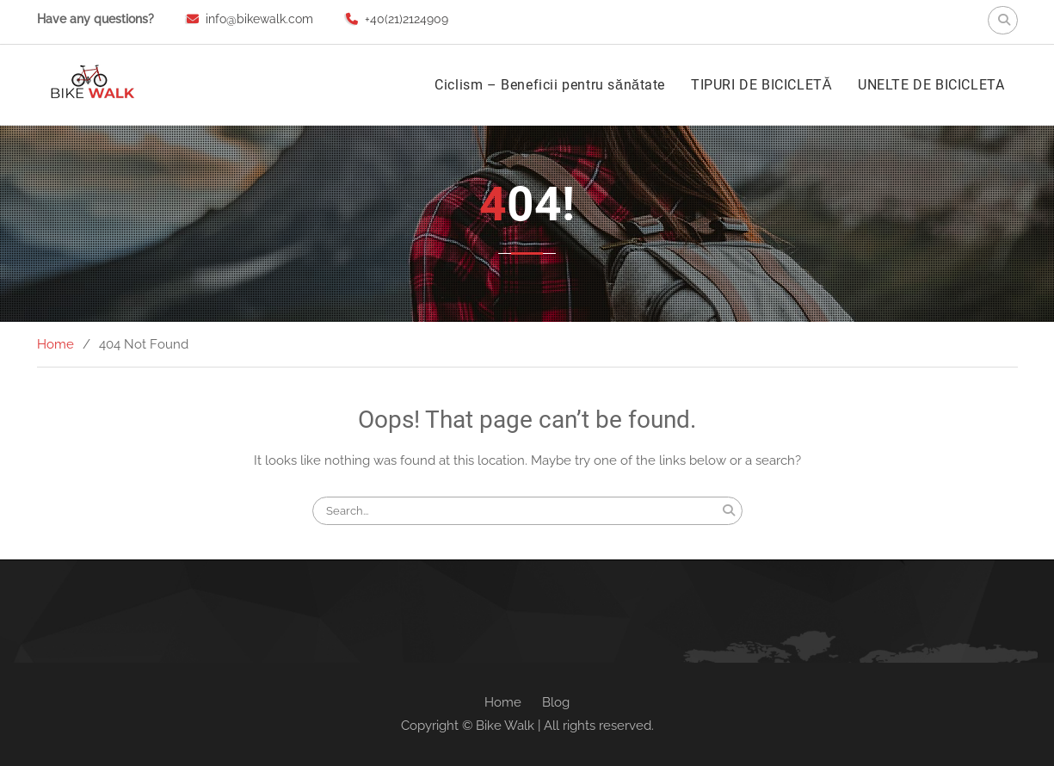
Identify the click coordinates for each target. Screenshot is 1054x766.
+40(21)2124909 (406, 19)
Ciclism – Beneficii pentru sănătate (550, 85)
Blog (556, 702)
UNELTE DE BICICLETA (931, 85)
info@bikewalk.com (259, 19)
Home (502, 702)
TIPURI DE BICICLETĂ (761, 85)
